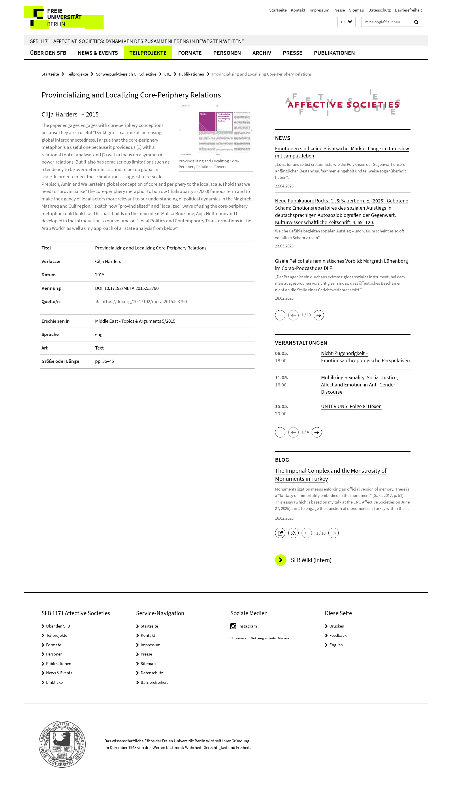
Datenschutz (379, 10)
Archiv (262, 52)
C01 (167, 74)
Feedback (337, 635)
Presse (339, 10)
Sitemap (356, 10)
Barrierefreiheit (408, 10)
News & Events (98, 52)
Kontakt (298, 10)
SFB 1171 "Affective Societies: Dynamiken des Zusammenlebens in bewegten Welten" (137, 40)
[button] (346, 22)
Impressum (319, 10)
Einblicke (54, 682)
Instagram (247, 626)
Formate (190, 52)
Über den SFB (48, 52)
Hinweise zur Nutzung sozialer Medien (259, 638)
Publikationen (334, 52)
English (336, 644)
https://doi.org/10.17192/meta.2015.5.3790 (144, 301)
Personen (227, 52)
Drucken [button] (336, 626)
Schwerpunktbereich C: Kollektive (126, 74)
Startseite (278, 10)
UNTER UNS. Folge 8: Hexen (351, 406)
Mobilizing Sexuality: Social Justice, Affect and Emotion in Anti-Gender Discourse (359, 384)
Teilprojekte (148, 52)
